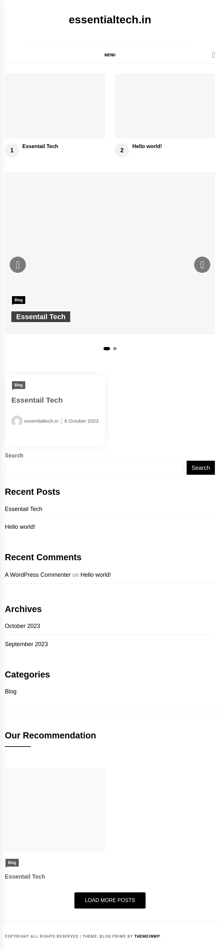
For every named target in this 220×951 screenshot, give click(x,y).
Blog (19, 300)
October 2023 (22, 626)
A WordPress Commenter (38, 575)
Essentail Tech (40, 146)
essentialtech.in (110, 19)
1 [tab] (107, 348)
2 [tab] (114, 348)
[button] (110, 55)
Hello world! (147, 146)
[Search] (213, 55)
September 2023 (26, 644)
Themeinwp (147, 936)
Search (14, 455)
